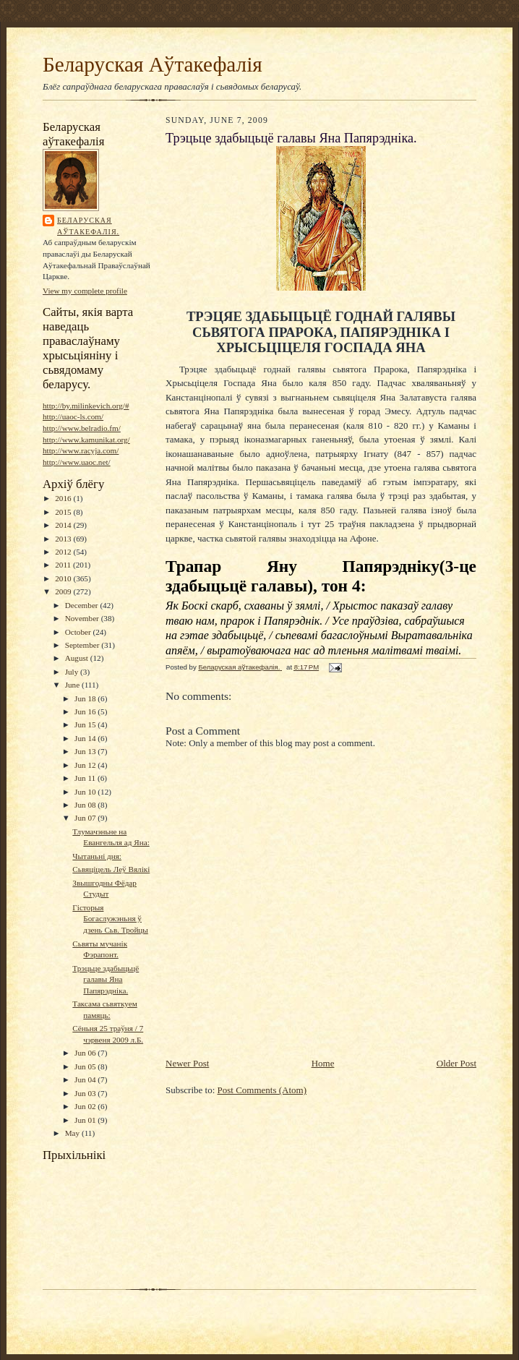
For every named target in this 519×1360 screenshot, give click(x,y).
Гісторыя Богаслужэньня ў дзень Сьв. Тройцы (110, 918)
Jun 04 (86, 1079)
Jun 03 (86, 1093)
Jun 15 (86, 724)
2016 (64, 498)
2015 (64, 512)
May (73, 1133)
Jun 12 (86, 765)
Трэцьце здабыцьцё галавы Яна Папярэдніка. (105, 979)
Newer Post (187, 1063)
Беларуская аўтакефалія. (88, 226)
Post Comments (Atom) (262, 1090)
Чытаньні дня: (96, 856)
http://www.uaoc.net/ (77, 462)
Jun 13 (86, 751)
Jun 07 (86, 817)
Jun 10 (86, 791)
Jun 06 (86, 1052)
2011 (64, 564)
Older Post (456, 1063)
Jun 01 (86, 1120)
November (83, 618)
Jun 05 (86, 1066)
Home (323, 1063)
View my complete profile (85, 290)
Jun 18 (86, 698)
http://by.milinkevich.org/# (86, 405)
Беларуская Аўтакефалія (152, 64)
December (82, 605)
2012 (64, 551)
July (72, 671)
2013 (64, 538)
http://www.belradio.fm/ (82, 428)
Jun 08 (86, 804)
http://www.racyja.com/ (81, 450)
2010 (64, 578)
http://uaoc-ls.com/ (73, 416)
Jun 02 (86, 1106)
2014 (64, 525)
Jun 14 (86, 738)
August (77, 658)
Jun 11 (86, 778)
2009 (64, 591)
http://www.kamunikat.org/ (86, 439)
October (79, 632)
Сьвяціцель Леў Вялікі (111, 869)
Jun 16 (86, 711)
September (83, 645)
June (73, 684)
